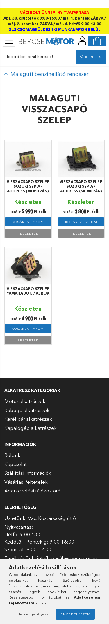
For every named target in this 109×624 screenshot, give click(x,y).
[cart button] (97, 41)
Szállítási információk (27, 473)
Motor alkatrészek (24, 401)
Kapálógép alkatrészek (30, 428)
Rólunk (12, 455)
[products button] (9, 41)
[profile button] (82, 41)
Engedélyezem (75, 614)
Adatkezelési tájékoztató (32, 491)
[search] (91, 57)
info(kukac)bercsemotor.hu (67, 558)
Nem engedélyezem (34, 614)
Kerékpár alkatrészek (28, 419)
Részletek (28, 234)
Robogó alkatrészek (26, 410)
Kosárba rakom (28, 222)
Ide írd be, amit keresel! (30, 56)
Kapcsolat (15, 464)
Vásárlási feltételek (26, 482)
